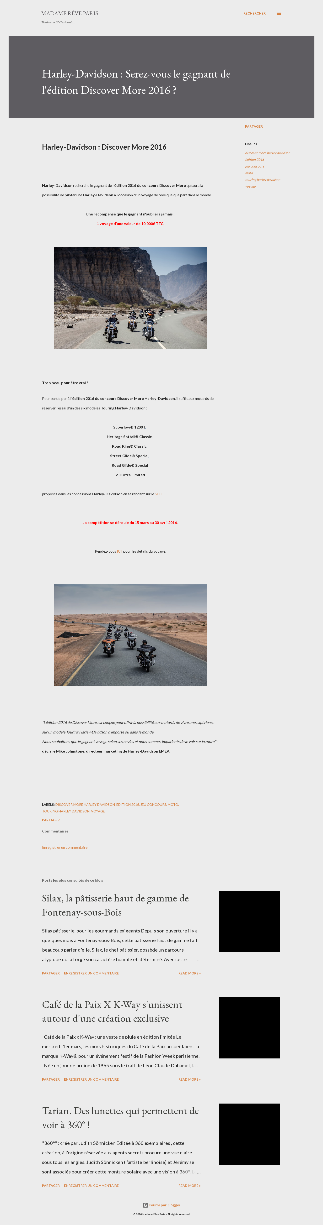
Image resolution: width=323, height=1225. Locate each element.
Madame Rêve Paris (69, 13)
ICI (119, 551)
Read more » (189, 973)
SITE (159, 494)
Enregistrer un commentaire (64, 847)
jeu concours (254, 166)
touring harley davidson (262, 180)
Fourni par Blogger (161, 1205)
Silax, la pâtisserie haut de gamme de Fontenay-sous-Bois (115, 905)
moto (249, 173)
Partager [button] (254, 126)
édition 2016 (254, 159)
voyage (250, 186)
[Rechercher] (254, 13)
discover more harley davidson (267, 153)
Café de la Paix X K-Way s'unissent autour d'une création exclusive (112, 1011)
